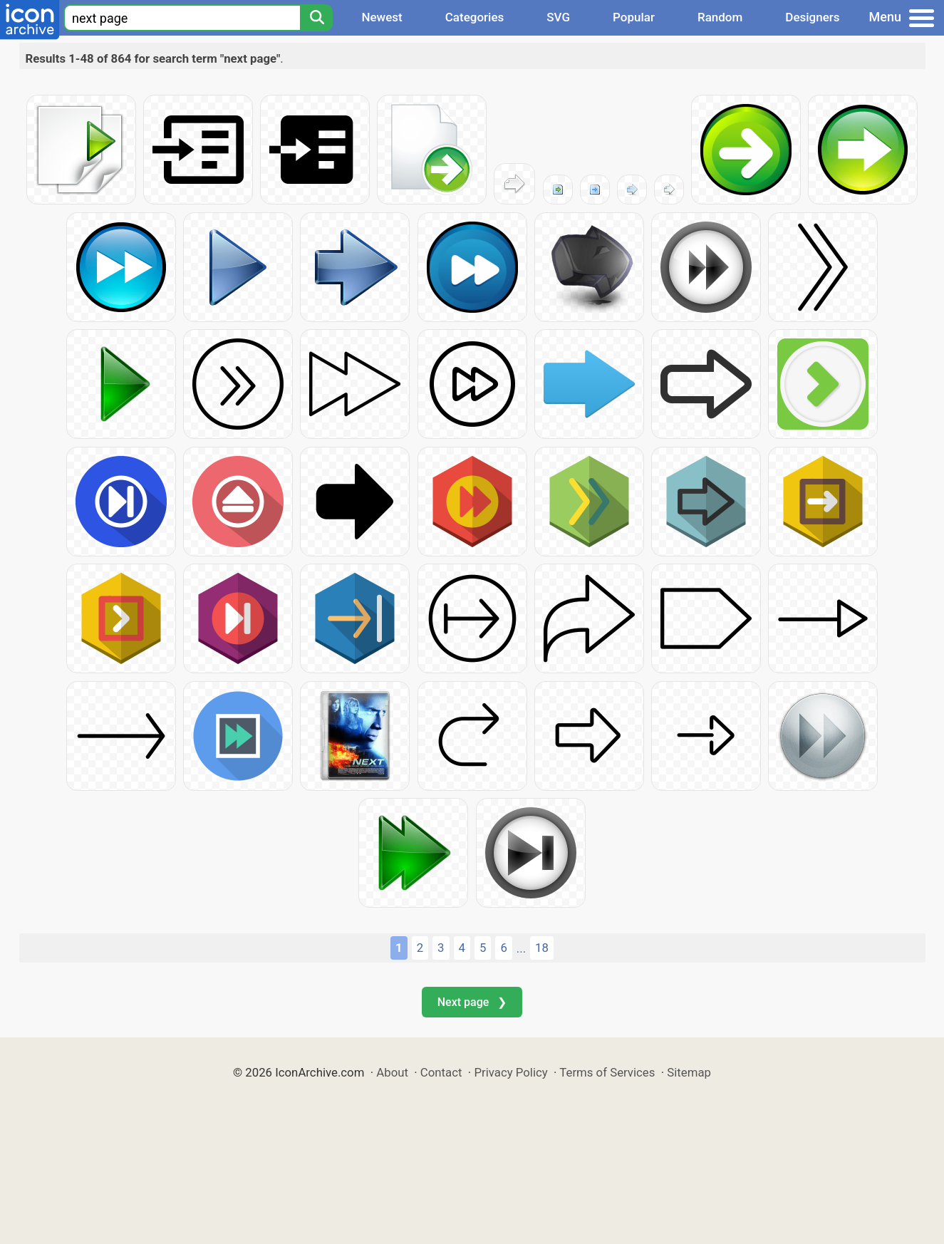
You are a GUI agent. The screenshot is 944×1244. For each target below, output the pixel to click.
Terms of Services (607, 1072)
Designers (812, 17)
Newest (381, 17)
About (392, 1072)
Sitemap (689, 1072)
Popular (634, 17)
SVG (558, 17)
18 (542, 947)
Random (719, 17)
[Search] (316, 17)
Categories (474, 17)
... (521, 948)
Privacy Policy (510, 1072)
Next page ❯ (472, 1002)
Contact (441, 1072)
